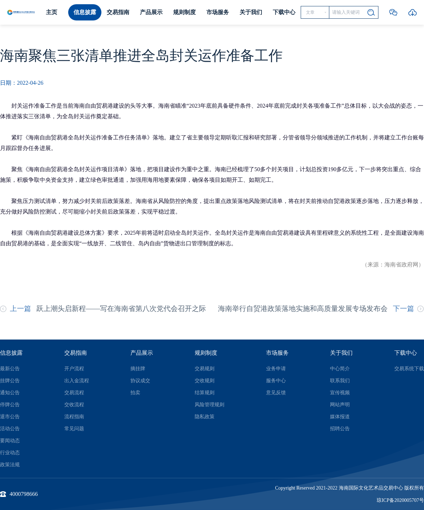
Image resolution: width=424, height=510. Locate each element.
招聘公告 (340, 428)
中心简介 (340, 368)
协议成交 (140, 380)
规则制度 (184, 12)
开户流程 (74, 368)
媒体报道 (340, 416)
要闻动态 (10, 440)
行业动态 (10, 452)
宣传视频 (340, 392)
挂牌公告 (10, 380)
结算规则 (204, 392)
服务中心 (276, 380)
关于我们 (251, 12)
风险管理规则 (209, 404)
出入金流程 (76, 380)
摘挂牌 (137, 368)
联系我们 (340, 380)
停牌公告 (10, 404)
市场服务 (217, 12)
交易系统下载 (409, 368)
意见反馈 (276, 392)
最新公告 (10, 368)
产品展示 (151, 12)
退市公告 (10, 416)
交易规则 (204, 368)
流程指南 (74, 416)
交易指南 (118, 12)
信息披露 (84, 12)
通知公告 (10, 392)
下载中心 (284, 12)
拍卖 (135, 392)
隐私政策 (204, 416)
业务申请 (276, 368)
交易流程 (74, 392)
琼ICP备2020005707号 (400, 500)
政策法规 (10, 464)
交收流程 (74, 404)
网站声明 (340, 404)
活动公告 (10, 428)
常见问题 (74, 428)
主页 (51, 12)
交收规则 (204, 380)
